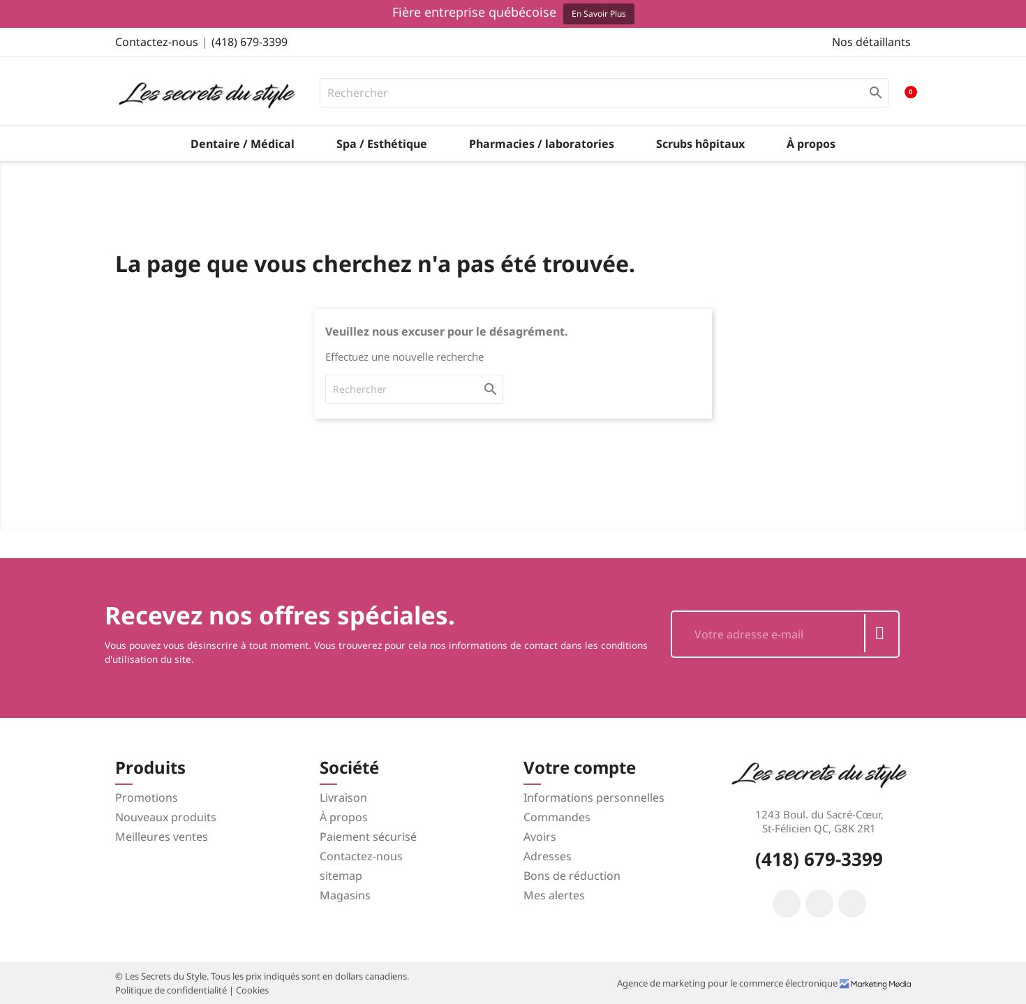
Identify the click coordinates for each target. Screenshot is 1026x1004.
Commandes (556, 817)
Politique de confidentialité (172, 990)
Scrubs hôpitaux (700, 143)
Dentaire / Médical (243, 143)
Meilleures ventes (161, 836)
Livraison (343, 797)
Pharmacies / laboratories (541, 143)
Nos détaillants (871, 42)
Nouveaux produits (165, 817)
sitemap (341, 875)
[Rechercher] (604, 92)
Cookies (252, 990)
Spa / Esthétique (381, 143)
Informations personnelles (593, 797)
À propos (811, 143)
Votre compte (579, 767)
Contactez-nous (156, 42)
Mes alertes (554, 895)
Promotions (146, 797)
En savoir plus (599, 14)
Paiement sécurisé (368, 836)
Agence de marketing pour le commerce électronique (728, 983)
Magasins (345, 895)
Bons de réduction (571, 875)
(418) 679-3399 (249, 42)
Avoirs (539, 836)
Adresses (547, 856)
